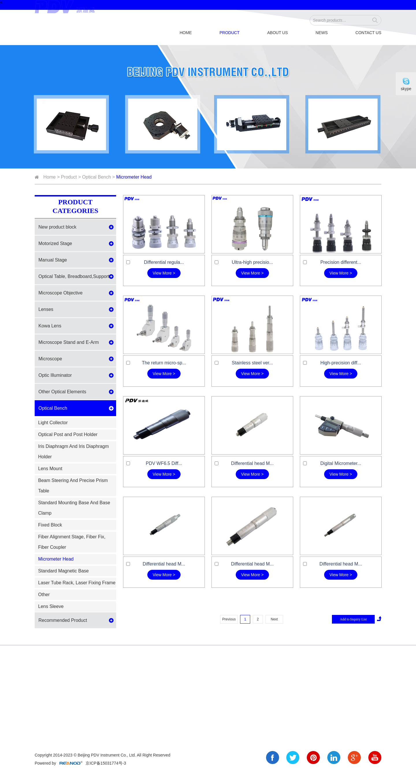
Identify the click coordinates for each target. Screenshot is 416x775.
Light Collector (53, 422)
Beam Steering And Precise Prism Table (73, 485)
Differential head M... (252, 463)
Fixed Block (50, 524)
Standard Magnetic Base (63, 570)
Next (274, 619)
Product (229, 32)
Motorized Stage (55, 243)
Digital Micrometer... (340, 463)
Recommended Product (62, 620)
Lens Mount (50, 468)
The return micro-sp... (164, 362)
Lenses (45, 309)
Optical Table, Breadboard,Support (73, 276)
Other (44, 594)
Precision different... (340, 262)
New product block (57, 227)
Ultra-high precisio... (252, 262)
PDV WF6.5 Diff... (164, 463)
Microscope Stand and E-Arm (68, 342)
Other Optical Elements (62, 391)
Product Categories (75, 206)
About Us (277, 32)
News (321, 32)
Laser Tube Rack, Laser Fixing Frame (77, 582)
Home (186, 32)
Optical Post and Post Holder (67, 434)
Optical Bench (96, 177)
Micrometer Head (134, 177)
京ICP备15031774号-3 (105, 763)
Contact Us (368, 32)
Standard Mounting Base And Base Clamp (74, 508)
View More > (164, 273)
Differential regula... (164, 262)
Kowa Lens (49, 325)
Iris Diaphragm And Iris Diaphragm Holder (73, 451)
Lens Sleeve (51, 606)
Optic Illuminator (55, 375)
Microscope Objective (60, 292)
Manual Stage (52, 259)
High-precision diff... (340, 362)
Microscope (50, 358)
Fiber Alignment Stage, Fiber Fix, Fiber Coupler (71, 542)
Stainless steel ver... (252, 362)
